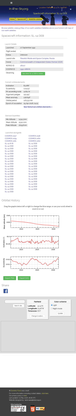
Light (54, 305)
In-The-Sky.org (18, 8)
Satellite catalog (35, 19)
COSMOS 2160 (34, 138)
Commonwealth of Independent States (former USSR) (41, 62)
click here (45, 393)
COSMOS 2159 (11, 138)
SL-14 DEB (33, 144)
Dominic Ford (16, 391)
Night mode (56, 309)
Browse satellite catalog (11, 28)
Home (12, 19)
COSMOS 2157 (10, 136)
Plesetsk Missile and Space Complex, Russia (37, 58)
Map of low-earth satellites (31, 28)
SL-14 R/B (9, 144)
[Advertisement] (38, 336)
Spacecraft (21, 19)
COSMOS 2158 (34, 136)
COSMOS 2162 (34, 141)
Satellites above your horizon (53, 28)
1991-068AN (25, 69)
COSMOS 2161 (10, 141)
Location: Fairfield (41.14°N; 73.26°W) (53, 8)
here (25, 395)
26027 (22, 66)
